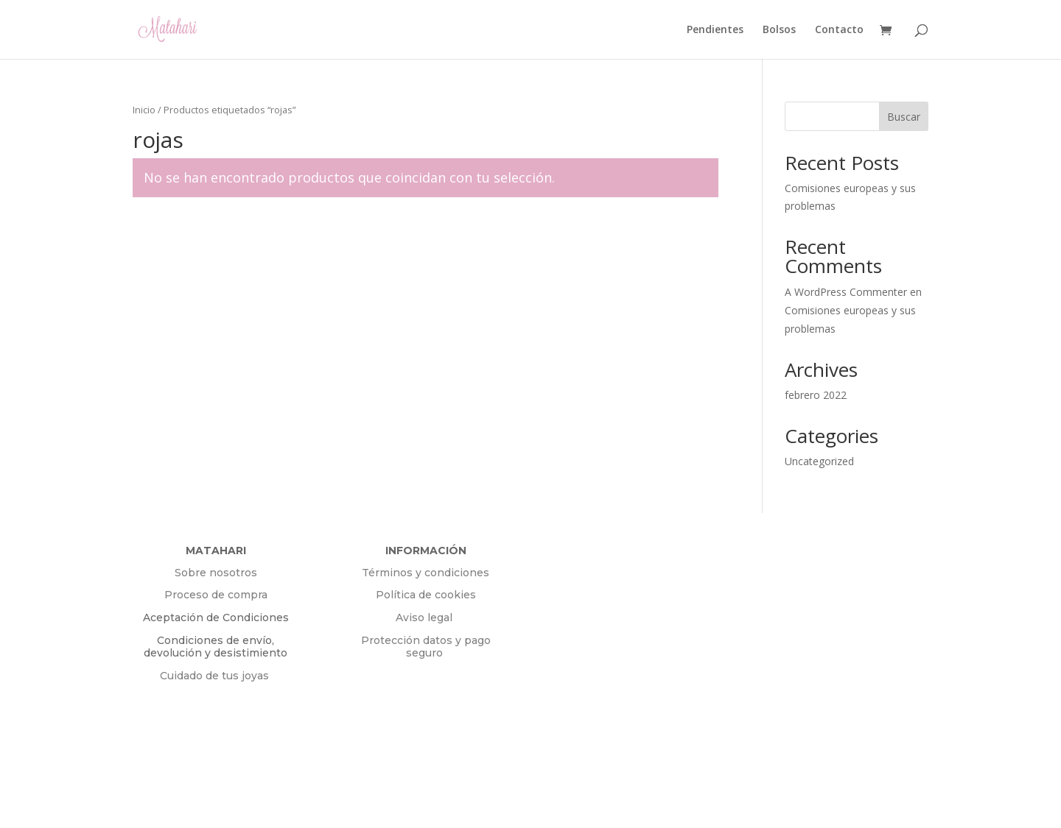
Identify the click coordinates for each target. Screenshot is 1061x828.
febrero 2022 (816, 395)
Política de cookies (426, 594)
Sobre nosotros (216, 572)
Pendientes (715, 30)
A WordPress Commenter (846, 292)
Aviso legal (425, 617)
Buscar (903, 117)
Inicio (144, 109)
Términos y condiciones (425, 572)
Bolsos (779, 30)
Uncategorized (819, 461)
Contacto (839, 30)
